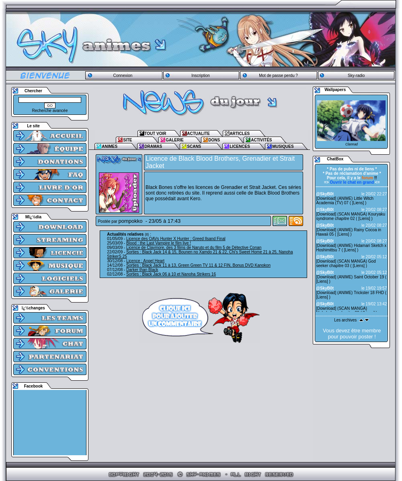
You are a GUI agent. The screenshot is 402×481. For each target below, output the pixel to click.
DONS (214, 140)
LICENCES (240, 146)
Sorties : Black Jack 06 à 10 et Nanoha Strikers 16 (171, 274)
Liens (358, 203)
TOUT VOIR (155, 133)
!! (369, 178)
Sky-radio (356, 75)
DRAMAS (153, 146)
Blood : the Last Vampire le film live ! (158, 243)
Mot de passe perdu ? (278, 75)
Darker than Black (142, 269)
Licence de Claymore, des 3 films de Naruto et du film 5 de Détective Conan (193, 247)
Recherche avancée (50, 110)
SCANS (194, 146)
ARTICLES (240, 133)
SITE (127, 140)
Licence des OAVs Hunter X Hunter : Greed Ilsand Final (176, 238)
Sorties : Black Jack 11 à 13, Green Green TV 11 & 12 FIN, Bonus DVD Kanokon (198, 265)
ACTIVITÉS (261, 140)
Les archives (345, 320)
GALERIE (174, 140)
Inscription (200, 75)
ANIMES (109, 146)
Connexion (122, 75)
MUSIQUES (282, 146)
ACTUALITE (198, 133)
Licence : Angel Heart (145, 261)
